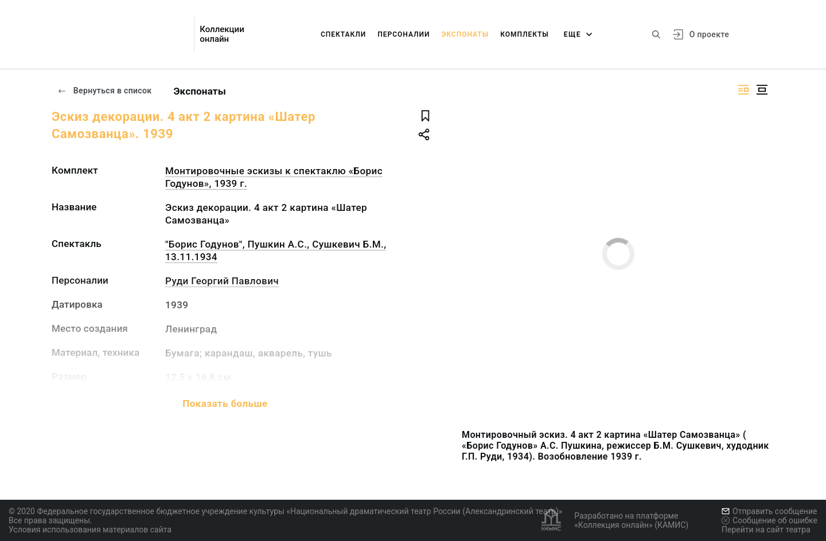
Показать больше (224, 403)
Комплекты (524, 34)
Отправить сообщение (769, 511)
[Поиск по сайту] (656, 34)
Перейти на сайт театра (766, 529)
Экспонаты (465, 34)
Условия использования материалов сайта (90, 529)
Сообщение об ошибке (769, 520)
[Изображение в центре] (762, 89)
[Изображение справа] (743, 89)
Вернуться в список (104, 90)
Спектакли (343, 34)
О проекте (709, 34)
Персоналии (403, 34)
